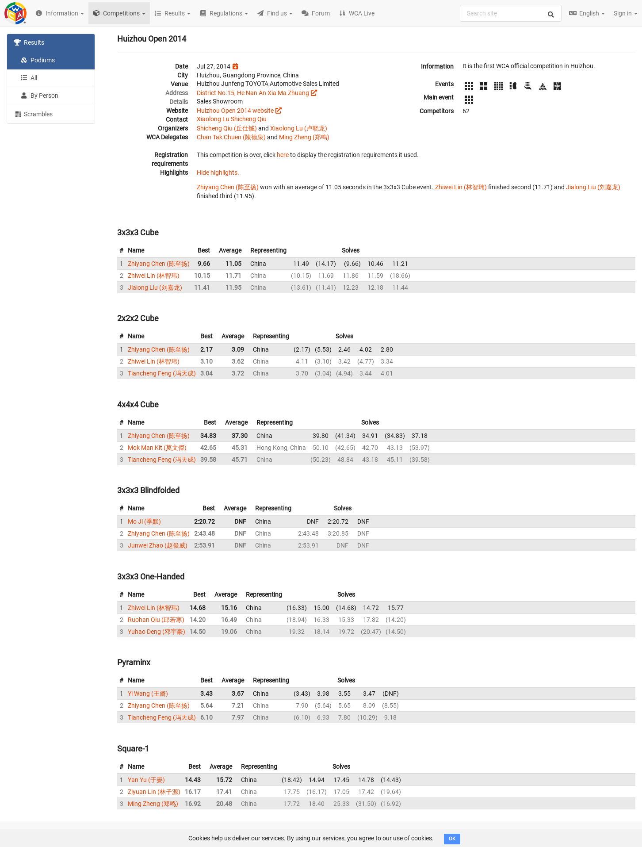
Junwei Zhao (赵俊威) (157, 545)
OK (452, 839)
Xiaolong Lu (214, 119)
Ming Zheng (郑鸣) (304, 137)
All (28, 77)
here (283, 154)
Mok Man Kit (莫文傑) (157, 447)
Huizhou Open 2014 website (235, 110)
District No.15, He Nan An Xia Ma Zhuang (253, 92)
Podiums (37, 60)
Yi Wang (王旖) (148, 693)
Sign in (626, 13)
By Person (39, 95)
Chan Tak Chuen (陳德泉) (231, 137)
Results (29, 42)
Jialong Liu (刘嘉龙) (593, 187)
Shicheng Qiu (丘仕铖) (227, 128)
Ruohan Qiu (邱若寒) (156, 619)
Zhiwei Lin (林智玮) (461, 187)
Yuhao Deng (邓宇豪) (156, 631)
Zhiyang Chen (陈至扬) (228, 187)
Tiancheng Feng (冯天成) (162, 373)
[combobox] (511, 13)
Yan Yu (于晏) (146, 779)
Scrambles (33, 114)
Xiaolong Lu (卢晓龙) (298, 128)
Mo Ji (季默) (144, 521)
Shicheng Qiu (249, 119)
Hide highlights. (218, 172)
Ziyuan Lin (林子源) (154, 791)
